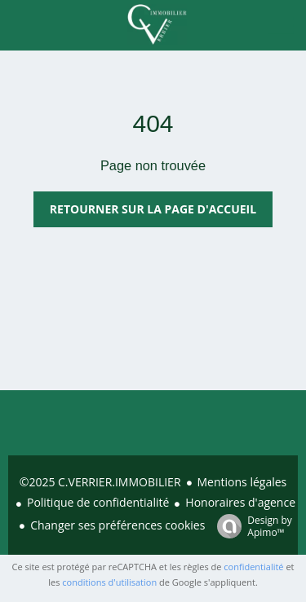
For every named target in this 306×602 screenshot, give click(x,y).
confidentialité (253, 566)
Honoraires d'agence (240, 502)
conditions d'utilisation (109, 582)
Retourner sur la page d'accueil (153, 209)
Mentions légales (242, 482)
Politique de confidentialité (98, 502)
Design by (250, 525)
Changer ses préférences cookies (117, 525)
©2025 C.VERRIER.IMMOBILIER (100, 482)
